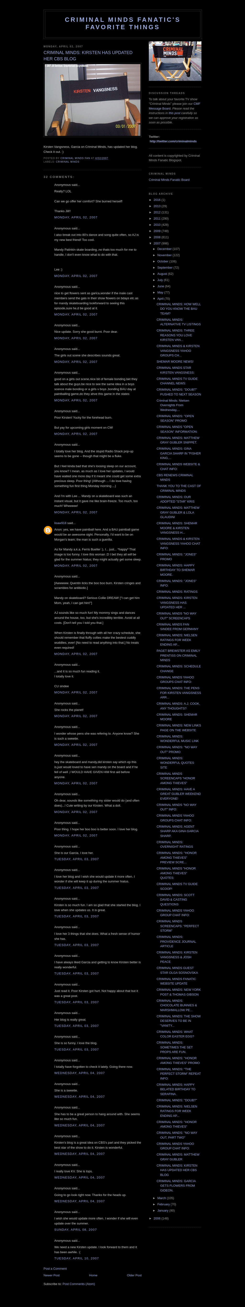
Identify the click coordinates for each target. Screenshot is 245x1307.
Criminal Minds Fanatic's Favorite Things (123, 23)
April (161, 298)
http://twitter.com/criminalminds (173, 141)
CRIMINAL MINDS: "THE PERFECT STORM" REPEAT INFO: (178, 1073)
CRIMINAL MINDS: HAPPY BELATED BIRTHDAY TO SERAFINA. (175, 1089)
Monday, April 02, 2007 (76, 217)
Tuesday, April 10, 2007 (76, 1258)
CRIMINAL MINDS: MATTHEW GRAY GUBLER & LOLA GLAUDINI (177, 512)
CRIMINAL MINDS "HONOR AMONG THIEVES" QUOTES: (176, 873)
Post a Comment (55, 1268)
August (162, 274)
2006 (157, 1218)
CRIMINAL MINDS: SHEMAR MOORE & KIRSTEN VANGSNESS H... (176, 527)
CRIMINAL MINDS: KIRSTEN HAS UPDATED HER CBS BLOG (176, 1170)
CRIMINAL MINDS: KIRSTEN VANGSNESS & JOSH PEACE (176, 957)
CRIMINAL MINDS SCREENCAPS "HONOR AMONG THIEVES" (175, 778)
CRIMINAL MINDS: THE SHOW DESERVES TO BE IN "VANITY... (178, 1020)
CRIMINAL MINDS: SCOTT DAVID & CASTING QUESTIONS (175, 899)
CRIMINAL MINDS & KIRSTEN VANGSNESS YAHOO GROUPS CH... (177, 350)
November (165, 255)
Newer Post (52, 1275)
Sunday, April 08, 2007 (75, 1229)
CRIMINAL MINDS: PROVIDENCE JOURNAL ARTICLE (176, 941)
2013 (157, 206)
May (160, 292)
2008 (157, 237)
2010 (157, 225)
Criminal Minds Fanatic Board (169, 180)
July (160, 280)
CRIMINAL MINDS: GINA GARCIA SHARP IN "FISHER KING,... (178, 453)
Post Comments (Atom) (79, 1284)
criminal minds (67, 162)
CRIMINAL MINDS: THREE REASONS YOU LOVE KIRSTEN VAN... (175, 335)
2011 (157, 218)
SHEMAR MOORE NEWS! (175, 361)
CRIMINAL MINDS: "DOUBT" (176, 1100)
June (161, 286)
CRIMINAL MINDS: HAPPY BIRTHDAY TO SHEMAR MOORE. (175, 570)
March (162, 1198)
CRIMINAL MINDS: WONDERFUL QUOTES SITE (175, 762)
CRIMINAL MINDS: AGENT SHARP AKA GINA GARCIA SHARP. (177, 831)
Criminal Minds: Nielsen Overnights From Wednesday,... (172, 405)
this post (174, 113)
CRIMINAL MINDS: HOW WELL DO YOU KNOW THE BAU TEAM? (178, 308)
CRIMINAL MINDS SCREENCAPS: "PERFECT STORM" (177, 925)
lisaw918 (60, 523)
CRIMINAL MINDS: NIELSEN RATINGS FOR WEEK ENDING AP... (176, 639)
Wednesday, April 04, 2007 (79, 1073)
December (165, 249)
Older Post (134, 1275)
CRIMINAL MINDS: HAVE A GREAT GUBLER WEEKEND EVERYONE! (178, 793)
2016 (157, 200)
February (164, 1204)
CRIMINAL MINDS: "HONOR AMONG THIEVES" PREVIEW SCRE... (176, 857)
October (163, 261)
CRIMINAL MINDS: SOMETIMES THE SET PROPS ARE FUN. (174, 1047)
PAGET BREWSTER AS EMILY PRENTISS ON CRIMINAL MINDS (178, 655)
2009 (157, 231)
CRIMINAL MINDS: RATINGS (176, 591)
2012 (157, 212)
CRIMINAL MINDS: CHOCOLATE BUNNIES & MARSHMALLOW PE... (176, 1005)
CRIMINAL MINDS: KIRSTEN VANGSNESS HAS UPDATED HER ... (176, 602)
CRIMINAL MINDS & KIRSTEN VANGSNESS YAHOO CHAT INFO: (178, 543)
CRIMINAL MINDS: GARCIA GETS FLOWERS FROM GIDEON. (175, 1185)
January (163, 1210)
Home (93, 1275)
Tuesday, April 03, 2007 (76, 859)
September (165, 267)
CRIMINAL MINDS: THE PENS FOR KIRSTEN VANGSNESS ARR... (178, 692)
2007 (157, 243)
